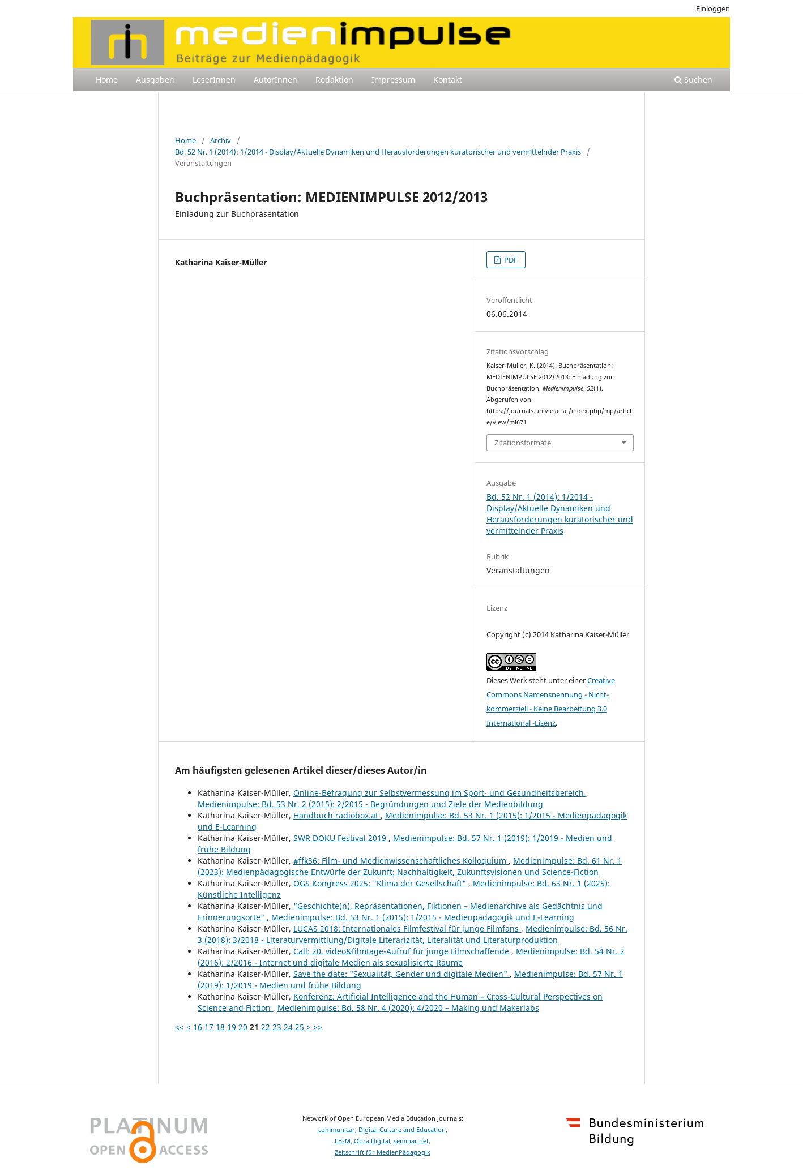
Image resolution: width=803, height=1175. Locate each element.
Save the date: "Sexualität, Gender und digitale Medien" (401, 973)
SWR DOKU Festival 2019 (340, 838)
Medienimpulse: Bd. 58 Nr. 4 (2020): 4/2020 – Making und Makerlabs (408, 1007)
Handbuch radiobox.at (337, 815)
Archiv (220, 140)
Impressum (393, 79)
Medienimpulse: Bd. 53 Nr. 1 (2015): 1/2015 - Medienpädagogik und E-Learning (422, 917)
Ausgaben (155, 79)
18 (220, 1027)
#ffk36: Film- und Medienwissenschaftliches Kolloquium (401, 860)
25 (299, 1027)
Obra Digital (372, 1141)
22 (265, 1027)
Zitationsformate (522, 443)
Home (107, 79)
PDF (510, 260)
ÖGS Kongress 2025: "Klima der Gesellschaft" (380, 883)
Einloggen (713, 8)
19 (231, 1027)
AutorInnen (275, 79)
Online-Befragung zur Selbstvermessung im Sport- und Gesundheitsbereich (439, 792)
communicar (336, 1130)
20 (242, 1027)
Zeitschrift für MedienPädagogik (382, 1152)
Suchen (693, 79)
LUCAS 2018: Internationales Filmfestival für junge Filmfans (407, 928)
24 (288, 1027)
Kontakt (447, 79)
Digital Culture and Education (402, 1130)
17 (208, 1027)
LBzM (343, 1141)
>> (317, 1027)
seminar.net (411, 1141)
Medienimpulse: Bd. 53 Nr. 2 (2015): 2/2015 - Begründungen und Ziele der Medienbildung (370, 804)
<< (179, 1027)
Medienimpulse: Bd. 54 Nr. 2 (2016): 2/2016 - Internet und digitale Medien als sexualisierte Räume (411, 957)
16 (197, 1027)
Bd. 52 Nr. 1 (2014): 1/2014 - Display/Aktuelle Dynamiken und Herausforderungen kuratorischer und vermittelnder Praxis (378, 152)
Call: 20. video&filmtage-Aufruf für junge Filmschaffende (402, 951)
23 (276, 1027)
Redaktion (334, 79)
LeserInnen (214, 79)
